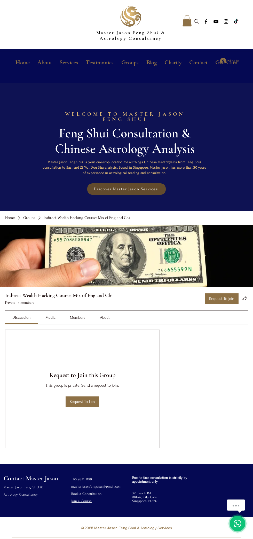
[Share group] (245, 298)
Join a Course (81, 501)
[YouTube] (216, 22)
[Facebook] (206, 22)
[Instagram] (226, 22)
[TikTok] (236, 22)
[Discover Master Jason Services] (126, 189)
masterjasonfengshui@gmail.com (96, 486)
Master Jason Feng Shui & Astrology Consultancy (130, 35)
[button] (187, 20)
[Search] (196, 21)
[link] (21, 317)
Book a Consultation (86, 494)
